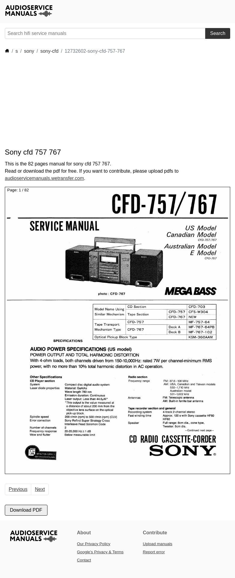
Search (217, 33)
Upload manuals (157, 544)
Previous (18, 489)
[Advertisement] (114, 101)
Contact (84, 560)
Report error (154, 552)
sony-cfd (49, 51)
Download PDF (26, 510)
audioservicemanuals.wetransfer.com (44, 178)
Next (40, 489)
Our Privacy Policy (93, 544)
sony (29, 51)
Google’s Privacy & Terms (100, 552)
